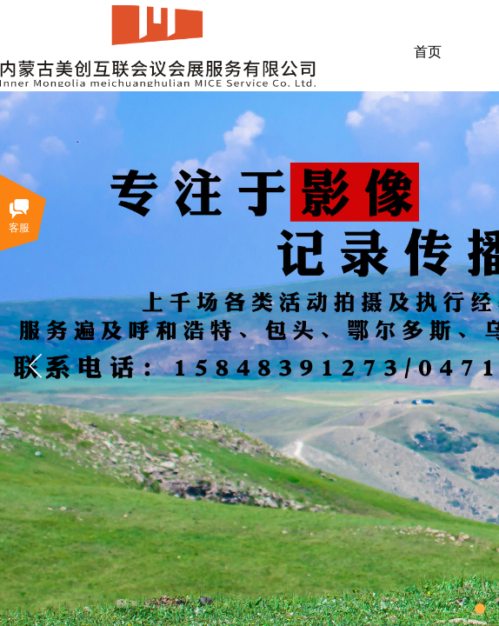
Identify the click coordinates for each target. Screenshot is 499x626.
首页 (428, 51)
